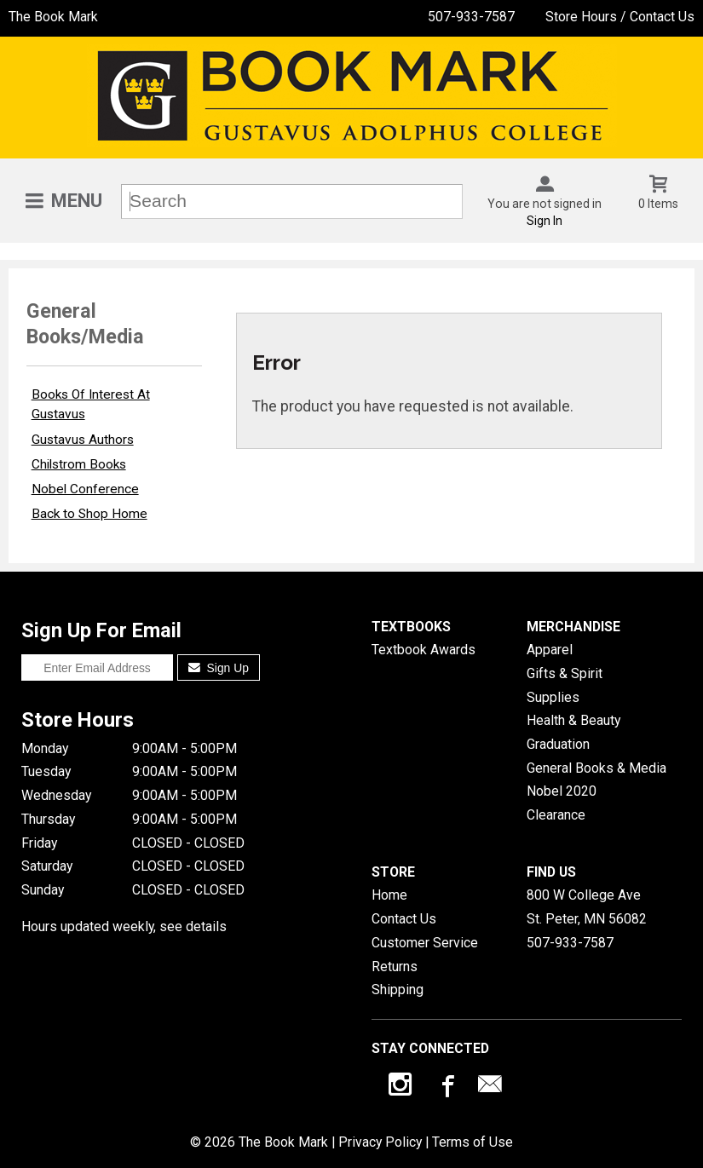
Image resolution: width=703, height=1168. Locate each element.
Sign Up (218, 668)
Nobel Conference (85, 489)
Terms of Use (472, 1142)
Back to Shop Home (89, 513)
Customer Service (425, 943)
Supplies (553, 697)
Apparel (550, 650)
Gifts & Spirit (564, 673)
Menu (76, 200)
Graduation (558, 744)
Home (389, 895)
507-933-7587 (471, 17)
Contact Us (404, 919)
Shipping (398, 989)
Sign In (544, 220)
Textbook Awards (423, 650)
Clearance (556, 815)
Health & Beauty (573, 720)
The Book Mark (53, 17)
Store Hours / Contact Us (619, 17)
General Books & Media (596, 768)
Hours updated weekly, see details (124, 926)
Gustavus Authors (83, 439)
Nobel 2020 (561, 791)
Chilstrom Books (79, 464)
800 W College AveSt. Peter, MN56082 (587, 907)
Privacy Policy (380, 1142)
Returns (395, 966)
